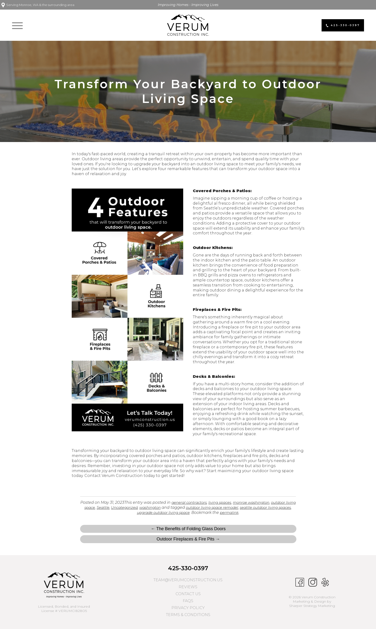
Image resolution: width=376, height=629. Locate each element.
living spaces (224, 502)
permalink (244, 512)
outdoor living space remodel (232, 507)
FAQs (188, 601)
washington (166, 507)
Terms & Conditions (188, 614)
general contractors (191, 502)
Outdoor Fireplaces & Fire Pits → (188, 539)
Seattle (116, 507)
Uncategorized (139, 507)
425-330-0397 (188, 568)
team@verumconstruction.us (188, 580)
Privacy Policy (188, 607)
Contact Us (188, 594)
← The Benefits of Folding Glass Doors (188, 528)
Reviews (188, 587)
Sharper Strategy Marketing (312, 606)
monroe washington (258, 502)
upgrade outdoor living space (175, 512)
